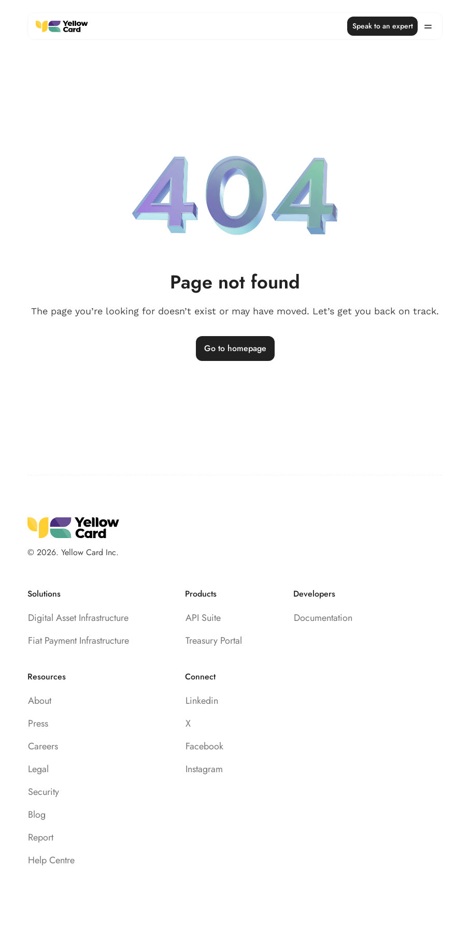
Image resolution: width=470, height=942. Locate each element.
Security (43, 792)
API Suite (203, 618)
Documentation (323, 618)
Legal (38, 769)
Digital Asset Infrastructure (78, 618)
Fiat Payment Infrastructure (78, 640)
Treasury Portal (214, 640)
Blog (37, 814)
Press (38, 723)
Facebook (204, 746)
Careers (43, 746)
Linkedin (202, 700)
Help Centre (51, 860)
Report (40, 837)
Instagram (204, 769)
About (39, 700)
